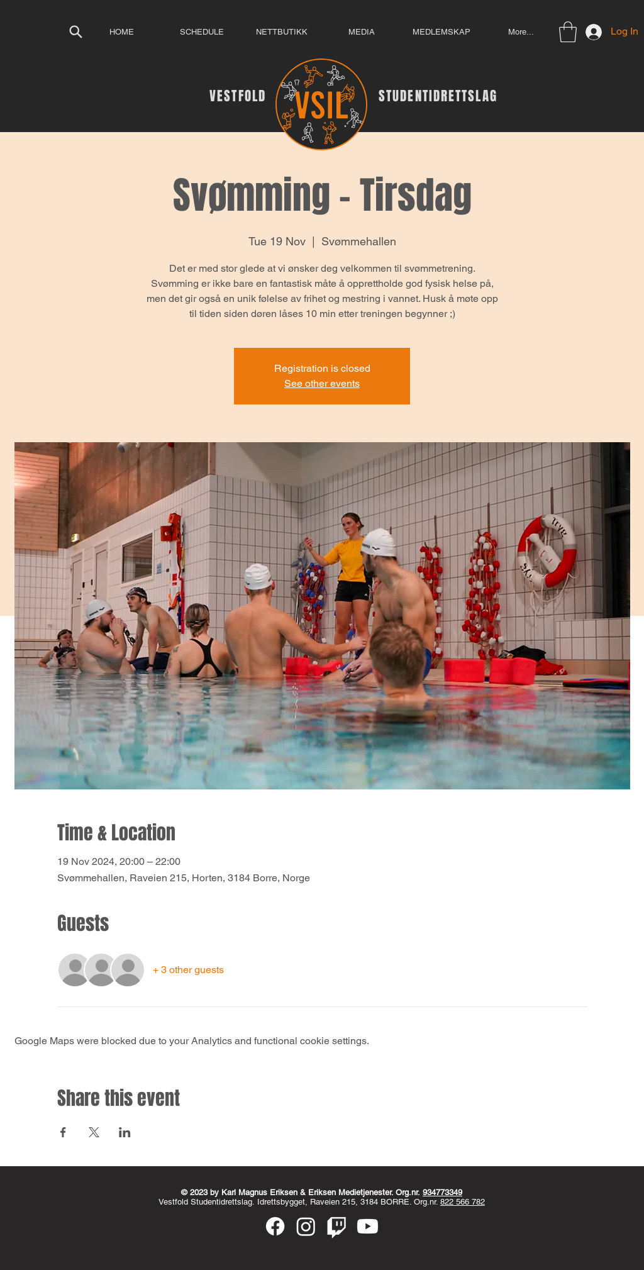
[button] (568, 31)
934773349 (442, 1192)
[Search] (75, 31)
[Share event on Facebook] (63, 1132)
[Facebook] (275, 1226)
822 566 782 (462, 1201)
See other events (322, 383)
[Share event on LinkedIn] (125, 1132)
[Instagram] (306, 1226)
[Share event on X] (94, 1132)
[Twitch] (337, 1226)
